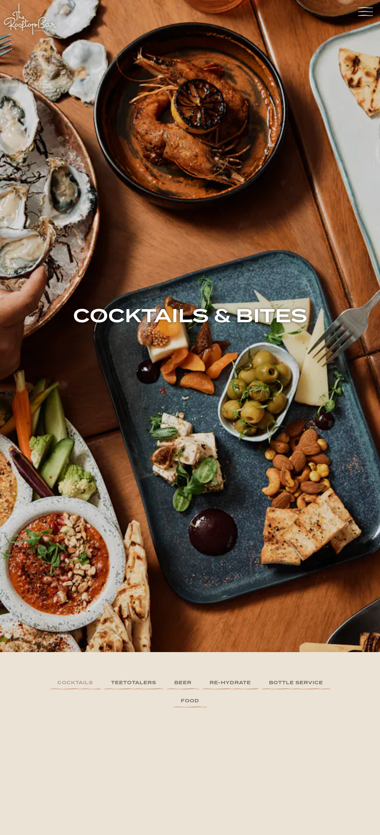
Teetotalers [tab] (133, 639)
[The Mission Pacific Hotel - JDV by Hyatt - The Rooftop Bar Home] (30, 19)
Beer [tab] (182, 639)
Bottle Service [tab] (296, 639)
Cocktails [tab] (75, 639)
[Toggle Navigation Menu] (365, 11)
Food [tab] (190, 657)
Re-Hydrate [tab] (230, 639)
